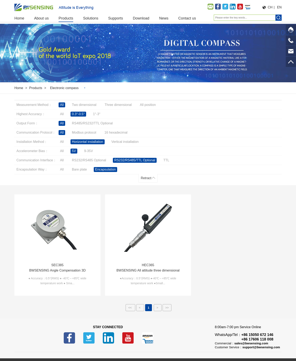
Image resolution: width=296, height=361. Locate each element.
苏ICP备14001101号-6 (126, 352)
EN (279, 7)
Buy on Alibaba (38, 346)
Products (35, 88)
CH (270, 7)
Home (18, 88)
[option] (148, 53)
